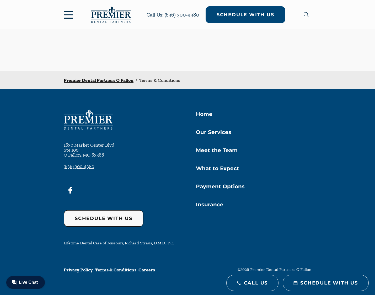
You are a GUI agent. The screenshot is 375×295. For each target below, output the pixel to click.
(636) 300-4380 (79, 166)
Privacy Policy (78, 270)
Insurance (209, 204)
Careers (146, 270)
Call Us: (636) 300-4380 (173, 15)
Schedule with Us (245, 15)
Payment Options (220, 186)
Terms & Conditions (115, 270)
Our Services (213, 132)
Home (204, 114)
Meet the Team (217, 150)
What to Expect (217, 168)
